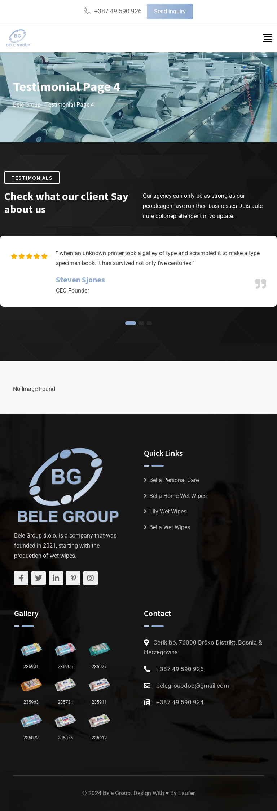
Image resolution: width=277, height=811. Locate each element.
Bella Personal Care (174, 480)
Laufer (186, 793)
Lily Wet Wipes (167, 511)
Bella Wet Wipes (169, 527)
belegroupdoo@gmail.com (192, 685)
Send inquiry (170, 11)
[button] (130, 323)
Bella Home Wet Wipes (178, 496)
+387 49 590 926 (118, 11)
